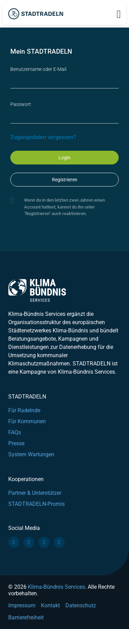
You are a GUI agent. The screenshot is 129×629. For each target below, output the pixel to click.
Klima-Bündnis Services (56, 587)
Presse (16, 443)
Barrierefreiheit (26, 617)
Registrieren (64, 179)
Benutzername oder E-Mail (38, 69)
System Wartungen (31, 454)
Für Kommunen (27, 421)
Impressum (21, 605)
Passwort (20, 104)
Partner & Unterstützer (34, 493)
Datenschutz (80, 605)
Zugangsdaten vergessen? (43, 137)
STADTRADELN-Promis (36, 504)
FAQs (14, 432)
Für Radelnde (24, 410)
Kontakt (50, 605)
